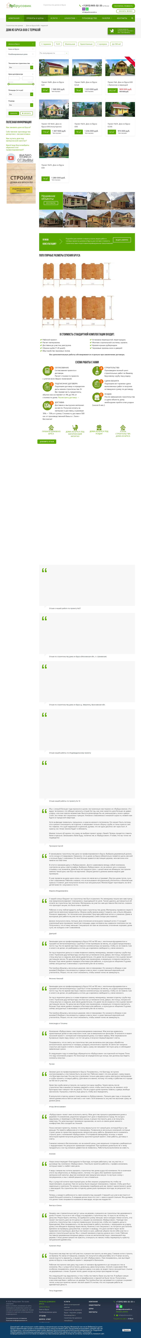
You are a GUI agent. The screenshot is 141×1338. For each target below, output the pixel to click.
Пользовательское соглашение (16, 1318)
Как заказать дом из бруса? (18, 127)
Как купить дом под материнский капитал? (16, 139)
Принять (126, 1330)
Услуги (55, 18)
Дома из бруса (14, 44)
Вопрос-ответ (45, 1319)
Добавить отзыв (47, 441)
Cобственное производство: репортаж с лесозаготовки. (18, 132)
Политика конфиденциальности (16, 1320)
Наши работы (94, 1305)
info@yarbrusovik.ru (89, 12)
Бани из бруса (13, 49)
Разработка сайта (120, 1319)
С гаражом (46, 44)
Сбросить (27, 113)
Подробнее (97, 1330)
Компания (14, 18)
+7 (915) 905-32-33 (92, 5)
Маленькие (70, 44)
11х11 (58, 44)
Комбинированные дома (17, 54)
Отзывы (42, 1316)
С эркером (102, 44)
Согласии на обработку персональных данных (47, 1334)
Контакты (122, 18)
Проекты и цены (35, 18)
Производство (89, 18)
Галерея (107, 18)
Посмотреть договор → (68, 397)
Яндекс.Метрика (70, 1327)
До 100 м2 (116, 44)
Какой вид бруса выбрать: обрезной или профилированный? (17, 147)
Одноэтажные (86, 44)
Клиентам (70, 18)
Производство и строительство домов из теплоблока (73, 1317)
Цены (91, 1309)
